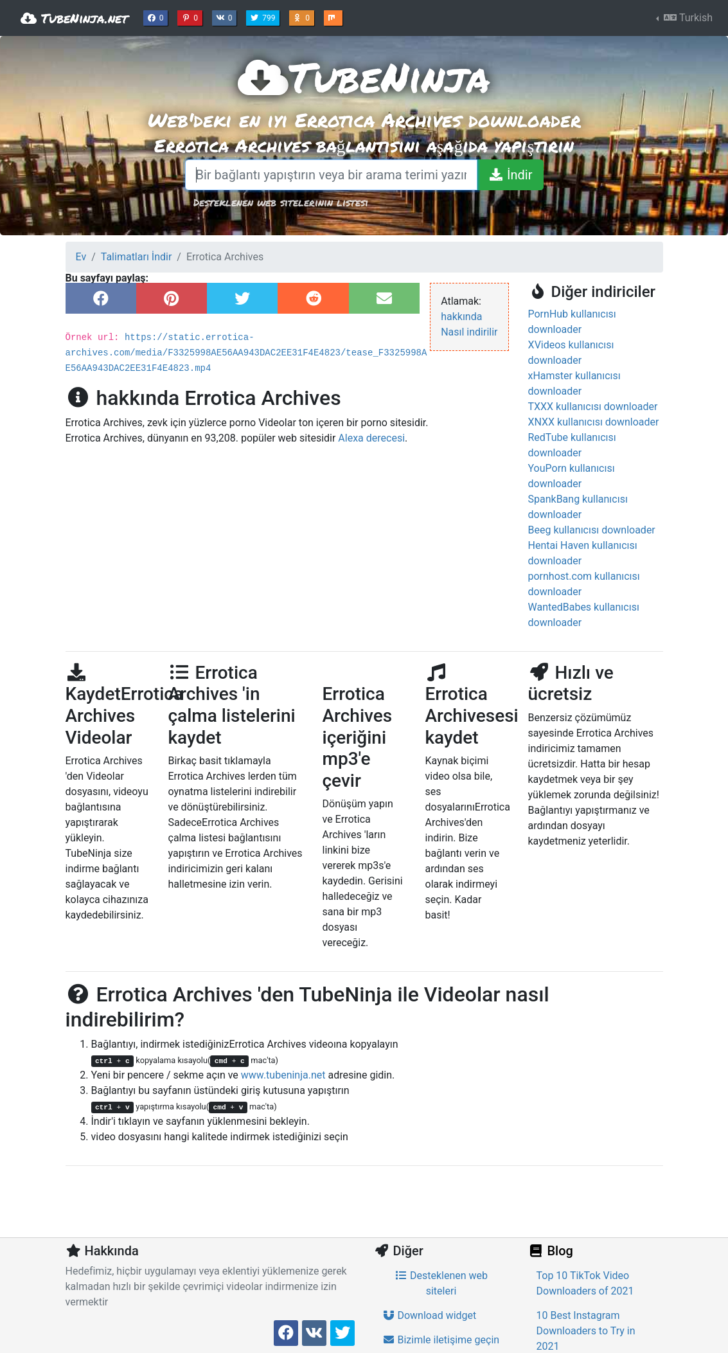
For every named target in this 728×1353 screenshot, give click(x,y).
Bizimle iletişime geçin (441, 1340)
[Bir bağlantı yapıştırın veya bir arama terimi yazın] (331, 174)
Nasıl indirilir (469, 332)
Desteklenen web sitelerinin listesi (280, 202)
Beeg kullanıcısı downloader (591, 530)
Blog (550, 1251)
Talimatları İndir (136, 257)
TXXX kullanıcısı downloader (593, 406)
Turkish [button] (687, 18)
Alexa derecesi (371, 438)
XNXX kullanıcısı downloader (593, 422)
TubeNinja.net (74, 18)
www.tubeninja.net (283, 1075)
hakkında (461, 316)
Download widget (429, 1315)
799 (264, 16)
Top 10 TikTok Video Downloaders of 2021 (585, 1283)
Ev (81, 257)
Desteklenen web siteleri (441, 1283)
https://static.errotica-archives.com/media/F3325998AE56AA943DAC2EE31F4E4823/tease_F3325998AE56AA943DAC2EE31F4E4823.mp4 (246, 352)
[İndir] (510, 174)
